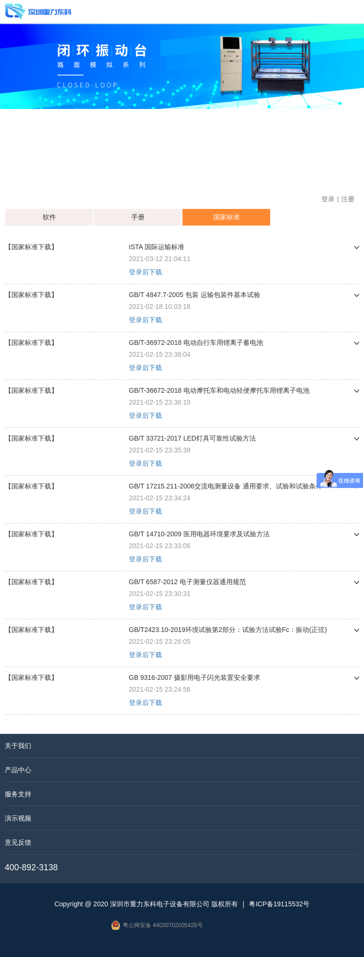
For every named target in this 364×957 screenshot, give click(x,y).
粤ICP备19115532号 (279, 904)
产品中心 (18, 770)
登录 (328, 199)
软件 (49, 217)
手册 (138, 217)
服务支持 (18, 794)
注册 (348, 199)
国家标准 (226, 217)
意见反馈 (18, 842)
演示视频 (18, 818)
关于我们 (18, 745)
